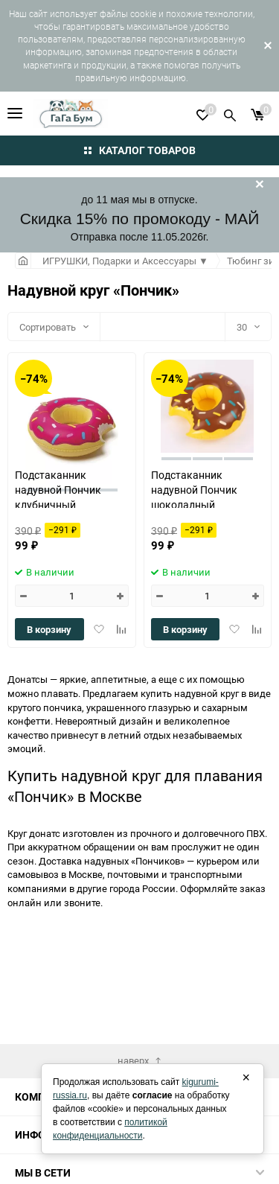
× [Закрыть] (246, 1077)
